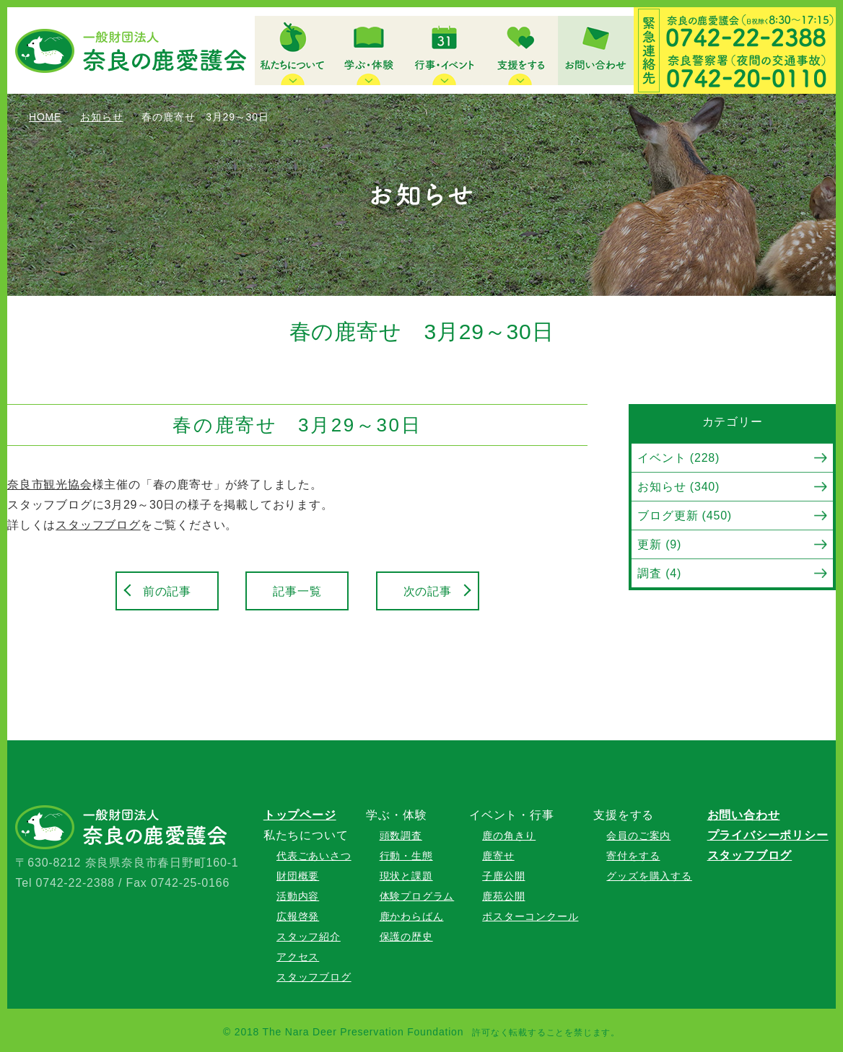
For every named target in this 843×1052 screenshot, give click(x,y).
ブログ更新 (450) (684, 515)
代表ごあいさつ (313, 856)
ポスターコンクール (530, 916)
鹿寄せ (498, 856)
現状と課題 (406, 876)
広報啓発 (297, 916)
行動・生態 (406, 856)
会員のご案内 (638, 835)
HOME (45, 117)
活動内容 (297, 896)
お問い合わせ (743, 815)
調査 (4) (659, 573)
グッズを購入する (648, 876)
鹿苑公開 (503, 896)
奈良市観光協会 (49, 484)
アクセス (297, 957)
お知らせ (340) (678, 487)
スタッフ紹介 (308, 936)
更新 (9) (659, 544)
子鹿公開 (503, 876)
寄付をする (633, 856)
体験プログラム (417, 896)
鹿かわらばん (412, 916)
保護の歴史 (406, 936)
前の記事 (167, 591)
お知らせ (101, 117)
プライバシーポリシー (768, 835)
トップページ (299, 815)
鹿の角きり (509, 835)
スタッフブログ (98, 525)
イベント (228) (678, 458)
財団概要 (297, 876)
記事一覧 (297, 591)
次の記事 (427, 591)
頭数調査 (401, 835)
